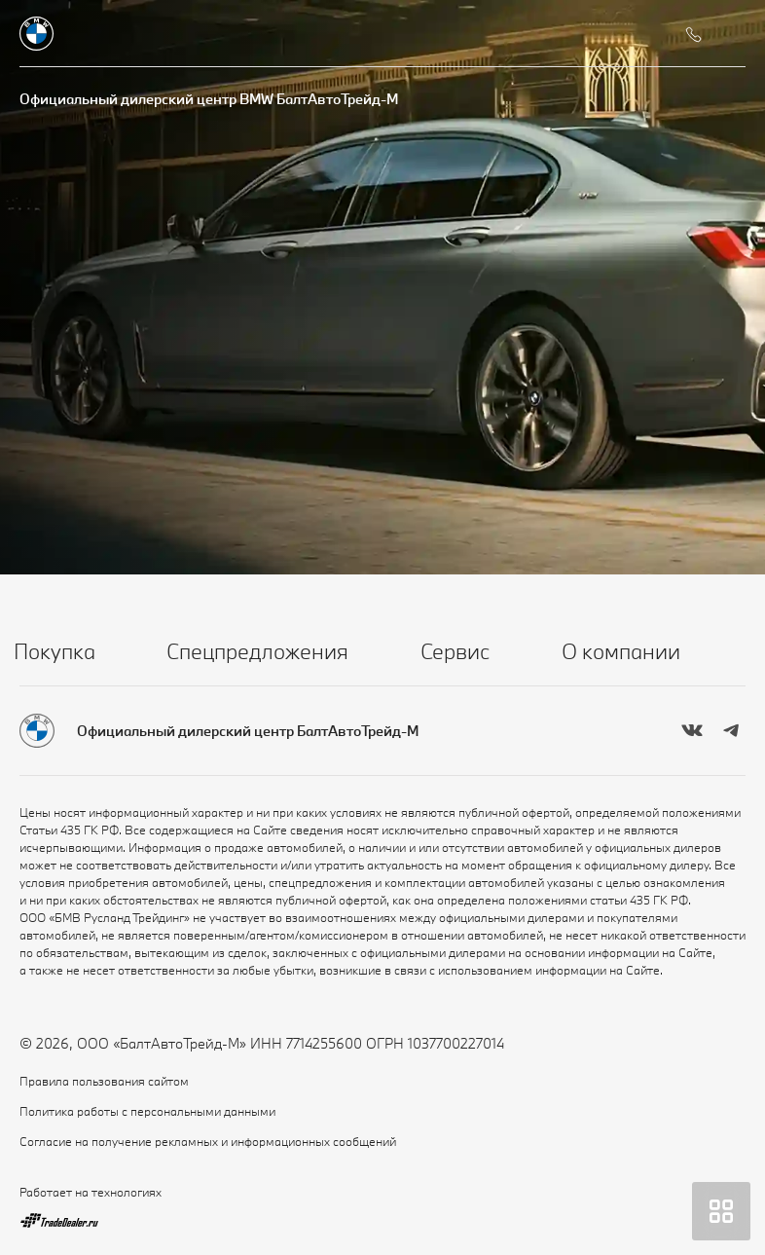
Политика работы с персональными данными (147, 1111)
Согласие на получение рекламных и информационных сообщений (207, 1141)
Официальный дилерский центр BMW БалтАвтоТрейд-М (208, 99)
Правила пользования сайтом (104, 1081)
